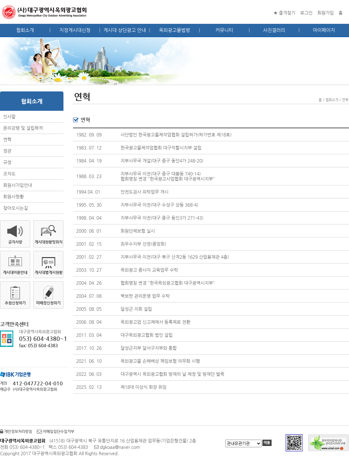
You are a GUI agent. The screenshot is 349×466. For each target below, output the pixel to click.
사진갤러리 (274, 30)
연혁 (7, 139)
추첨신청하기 (15, 303)
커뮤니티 (224, 30)
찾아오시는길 (15, 207)
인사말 (9, 116)
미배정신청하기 (48, 303)
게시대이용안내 (15, 272)
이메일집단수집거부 (55, 431)
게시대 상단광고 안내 (124, 30)
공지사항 (15, 242)
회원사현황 (13, 196)
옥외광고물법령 (174, 30)
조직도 (9, 173)
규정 (7, 162)
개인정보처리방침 (16, 431)
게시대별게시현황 (49, 272)
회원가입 (325, 12)
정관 (7, 150)
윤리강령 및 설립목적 (23, 127)
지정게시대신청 (74, 30)
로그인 (306, 12)
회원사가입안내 (17, 185)
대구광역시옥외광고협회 (45, 12)
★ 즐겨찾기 (284, 12)
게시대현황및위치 (49, 242)
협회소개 (25, 30)
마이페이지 (324, 30)
